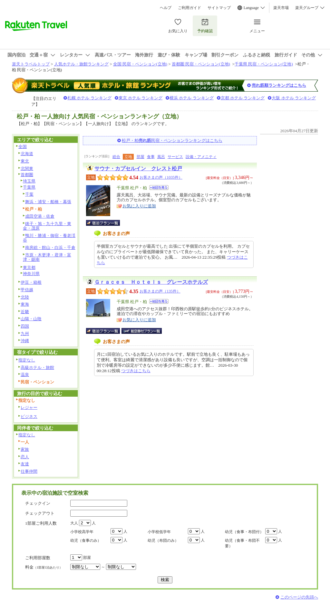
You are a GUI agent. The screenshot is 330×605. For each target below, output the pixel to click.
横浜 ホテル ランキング (192, 97)
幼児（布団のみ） (163, 540)
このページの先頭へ (299, 597)
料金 (44, 567)
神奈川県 (31, 273)
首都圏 (27, 174)
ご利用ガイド (189, 7)
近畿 (25, 311)
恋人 (25, 456)
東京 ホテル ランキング (141, 97)
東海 (25, 304)
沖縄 (25, 340)
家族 (25, 449)
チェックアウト (39, 513)
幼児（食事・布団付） (244, 532)
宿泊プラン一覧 (106, 223)
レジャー (29, 407)
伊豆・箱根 (31, 282)
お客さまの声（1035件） (161, 177)
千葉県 (29, 187)
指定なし (26, 360)
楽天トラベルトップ (31, 64)
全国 (22, 146)
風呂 (161, 156)
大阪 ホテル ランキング (294, 97)
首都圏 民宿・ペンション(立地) (201, 64)
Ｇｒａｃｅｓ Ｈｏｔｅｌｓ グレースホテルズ (151, 282)
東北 (25, 161)
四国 (25, 326)
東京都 (29, 267)
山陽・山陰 (31, 318)
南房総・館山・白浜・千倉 (50, 247)
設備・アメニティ (201, 156)
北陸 (25, 297)
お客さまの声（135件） (160, 291)
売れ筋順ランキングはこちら (279, 85)
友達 (25, 463)
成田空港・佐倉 (39, 216)
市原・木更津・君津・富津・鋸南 (47, 257)
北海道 (27, 153)
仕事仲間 (29, 471)
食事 (151, 156)
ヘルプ (165, 7)
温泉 (25, 374)
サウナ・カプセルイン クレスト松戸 (138, 168)
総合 (116, 156)
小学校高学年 (81, 532)
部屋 (140, 156)
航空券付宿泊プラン (141, 331)
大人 (74, 523)
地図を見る (159, 187)
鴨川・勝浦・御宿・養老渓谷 (49, 238)
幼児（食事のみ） (85, 540)
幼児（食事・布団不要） (242, 543)
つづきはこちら (135, 370)
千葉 (29, 194)
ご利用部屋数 (37, 557)
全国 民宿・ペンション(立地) (140, 64)
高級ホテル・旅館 (37, 367)
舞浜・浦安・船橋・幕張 (48, 201)
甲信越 (27, 289)
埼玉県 (29, 181)
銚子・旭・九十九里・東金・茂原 (47, 226)
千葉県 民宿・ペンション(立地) (264, 64)
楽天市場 (281, 7)
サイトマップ (219, 7)
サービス (175, 156)
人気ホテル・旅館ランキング (81, 64)
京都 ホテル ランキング (243, 97)
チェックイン (37, 503)
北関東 (27, 168)
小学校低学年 (159, 532)
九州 (25, 333)
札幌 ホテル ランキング (89, 97)
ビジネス (29, 416)
